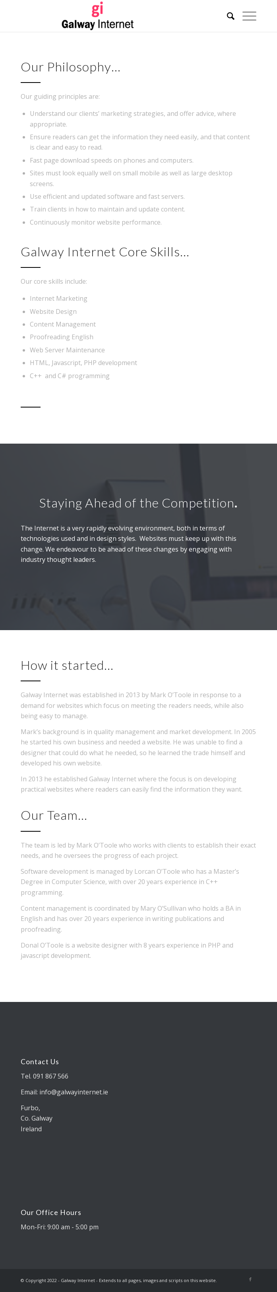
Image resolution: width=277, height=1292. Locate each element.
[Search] (226, 16)
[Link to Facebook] (250, 1279)
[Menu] (245, 16)
